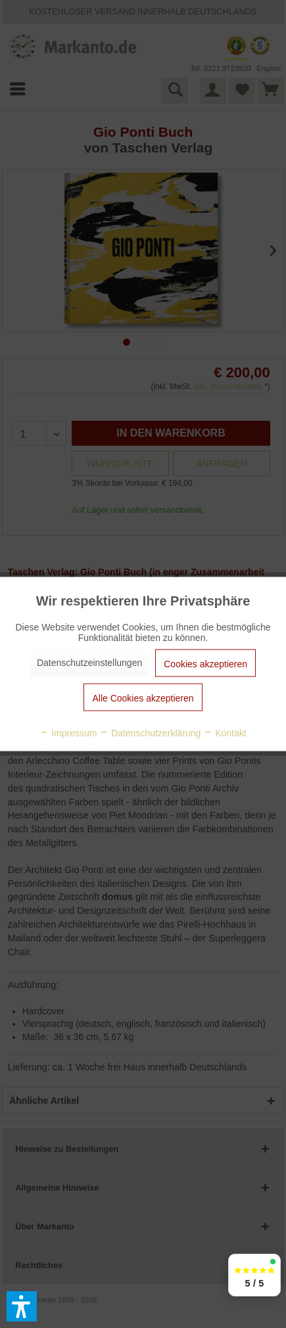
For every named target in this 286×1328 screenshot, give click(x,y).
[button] (22, 1306)
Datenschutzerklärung (150, 733)
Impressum (68, 733)
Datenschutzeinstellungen (89, 662)
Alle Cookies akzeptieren (142, 698)
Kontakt (224, 733)
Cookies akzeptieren (205, 664)
